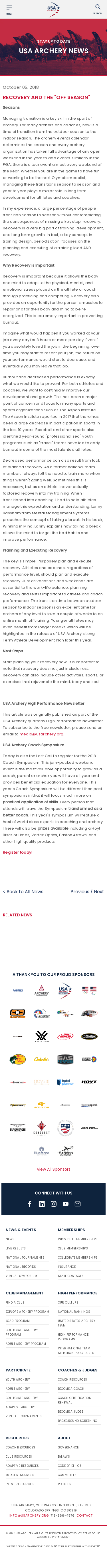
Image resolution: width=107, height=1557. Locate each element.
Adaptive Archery (20, 1407)
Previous (79, 891)
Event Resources (20, 1484)
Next (99, 891)
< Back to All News (23, 891)
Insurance (67, 1267)
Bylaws (64, 1456)
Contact (84, 1515)
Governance (68, 1447)
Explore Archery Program (27, 1312)
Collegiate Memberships (78, 1257)
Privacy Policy (72, 1533)
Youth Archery (18, 1379)
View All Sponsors (53, 1169)
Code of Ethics (70, 1466)
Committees (67, 1475)
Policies (64, 1484)
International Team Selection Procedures (76, 1350)
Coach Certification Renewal (75, 1400)
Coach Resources (72, 1379)
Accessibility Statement (53, 1537)
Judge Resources (20, 1475)
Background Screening (78, 1421)
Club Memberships (73, 1248)
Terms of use (91, 1533)
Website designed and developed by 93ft (33, 1546)
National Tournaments (25, 1257)
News (10, 1239)
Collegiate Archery (22, 1398)
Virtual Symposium (21, 1276)
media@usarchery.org (42, 734)
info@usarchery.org (29, 1515)
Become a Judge (71, 1412)
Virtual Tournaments (24, 1416)
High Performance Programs (73, 1336)
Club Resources (19, 1456)
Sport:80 (94, 1546)
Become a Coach (71, 1389)
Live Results (16, 1248)
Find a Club (15, 1302)
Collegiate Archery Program (22, 1332)
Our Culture (68, 1302)
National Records (21, 1267)
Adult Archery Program (26, 1344)
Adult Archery (18, 1389)
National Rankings (74, 1312)
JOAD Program (18, 1321)
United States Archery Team (76, 1323)
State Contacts (71, 1276)
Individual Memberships (78, 1239)
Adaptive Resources (22, 1466)
